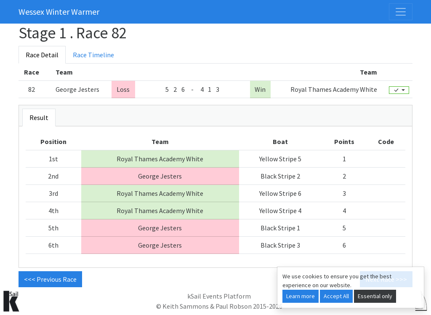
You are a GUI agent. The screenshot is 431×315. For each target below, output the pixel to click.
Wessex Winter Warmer (59, 11)
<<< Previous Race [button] (50, 279)
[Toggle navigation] (400, 11)
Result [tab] (38, 117)
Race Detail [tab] (42, 55)
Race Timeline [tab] (93, 55)
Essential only (375, 296)
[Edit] (399, 90)
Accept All (336, 296)
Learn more (300, 296)
